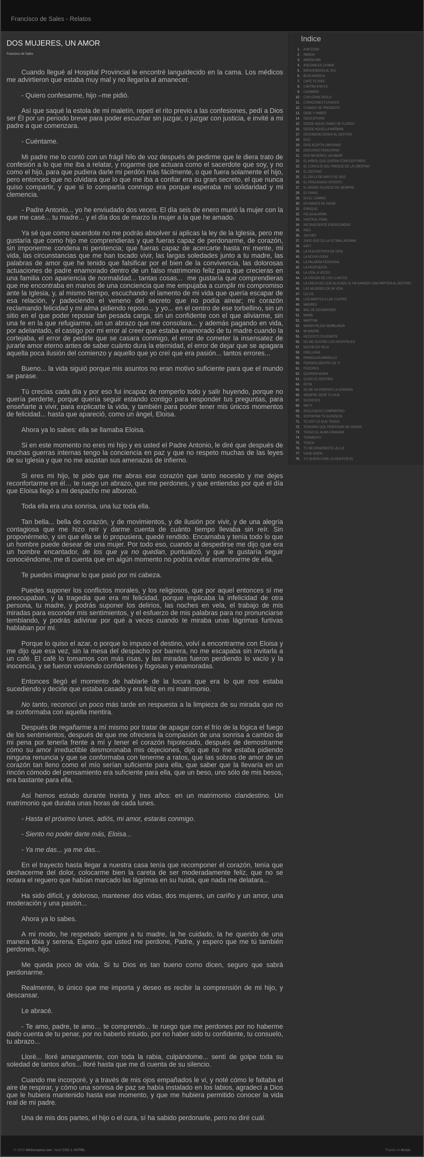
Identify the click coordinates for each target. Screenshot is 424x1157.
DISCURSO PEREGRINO (321, 150)
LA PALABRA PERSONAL (321, 262)
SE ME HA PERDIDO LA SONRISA (328, 389)
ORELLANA (311, 352)
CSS (66, 1150)
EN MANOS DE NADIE (319, 203)
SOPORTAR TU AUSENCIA (322, 416)
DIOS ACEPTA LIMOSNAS (322, 145)
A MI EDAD (311, 49)
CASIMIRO (311, 92)
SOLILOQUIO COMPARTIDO (323, 411)
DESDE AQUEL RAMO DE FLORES (328, 123)
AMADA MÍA (312, 60)
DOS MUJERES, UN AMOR (322, 155)
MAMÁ (308, 315)
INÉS (307, 230)
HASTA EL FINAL (315, 219)
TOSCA (308, 443)
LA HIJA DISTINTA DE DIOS (323, 251)
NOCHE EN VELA (316, 347)
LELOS (308, 294)
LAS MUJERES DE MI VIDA (323, 288)
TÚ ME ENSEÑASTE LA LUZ (323, 448)
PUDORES (311, 368)
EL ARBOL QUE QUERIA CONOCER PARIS (334, 161)
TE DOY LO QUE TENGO (321, 421)
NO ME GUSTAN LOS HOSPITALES (329, 342)
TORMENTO (312, 437)
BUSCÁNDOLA (314, 76)
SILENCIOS (311, 400)
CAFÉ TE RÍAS (314, 81)
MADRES (310, 304)
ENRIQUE (310, 209)
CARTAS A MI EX (315, 86)
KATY (307, 246)
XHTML (79, 1150)
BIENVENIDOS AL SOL (319, 70)
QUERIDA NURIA (315, 373)
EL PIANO (310, 193)
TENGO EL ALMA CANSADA (323, 432)
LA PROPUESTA (315, 267)
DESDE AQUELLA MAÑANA (323, 129)
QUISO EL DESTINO (318, 379)
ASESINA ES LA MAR (318, 65)
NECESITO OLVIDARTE (320, 336)
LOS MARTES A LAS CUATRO (325, 299)
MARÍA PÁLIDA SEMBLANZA (324, 326)
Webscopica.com (39, 1150)
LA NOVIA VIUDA (315, 256)
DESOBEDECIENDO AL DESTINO (327, 134)
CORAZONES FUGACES (321, 102)
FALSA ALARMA (315, 214)
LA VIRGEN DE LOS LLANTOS (325, 278)
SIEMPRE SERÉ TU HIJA (321, 395)
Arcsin (406, 1150)
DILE (306, 139)
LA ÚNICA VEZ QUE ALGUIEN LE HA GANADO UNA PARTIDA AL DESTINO (357, 283)
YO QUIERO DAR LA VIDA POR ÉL (328, 459)
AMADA (309, 54)
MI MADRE (311, 331)
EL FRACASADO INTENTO (322, 182)
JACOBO (309, 235)
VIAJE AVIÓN (312, 453)
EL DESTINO (312, 171)
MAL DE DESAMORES (319, 310)
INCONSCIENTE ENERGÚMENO (327, 225)
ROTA (307, 384)
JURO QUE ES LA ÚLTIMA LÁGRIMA (329, 240)
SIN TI (307, 405)
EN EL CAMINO (314, 198)
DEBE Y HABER (315, 113)
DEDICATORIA (313, 118)
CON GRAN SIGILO (317, 97)
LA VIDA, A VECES (316, 272)
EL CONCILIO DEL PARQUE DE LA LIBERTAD (336, 166)
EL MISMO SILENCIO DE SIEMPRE (328, 187)
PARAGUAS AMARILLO (320, 357)
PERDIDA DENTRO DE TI (321, 363)
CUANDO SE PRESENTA (321, 108)
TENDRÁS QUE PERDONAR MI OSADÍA (332, 427)
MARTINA (310, 320)
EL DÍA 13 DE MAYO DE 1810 (324, 177)
